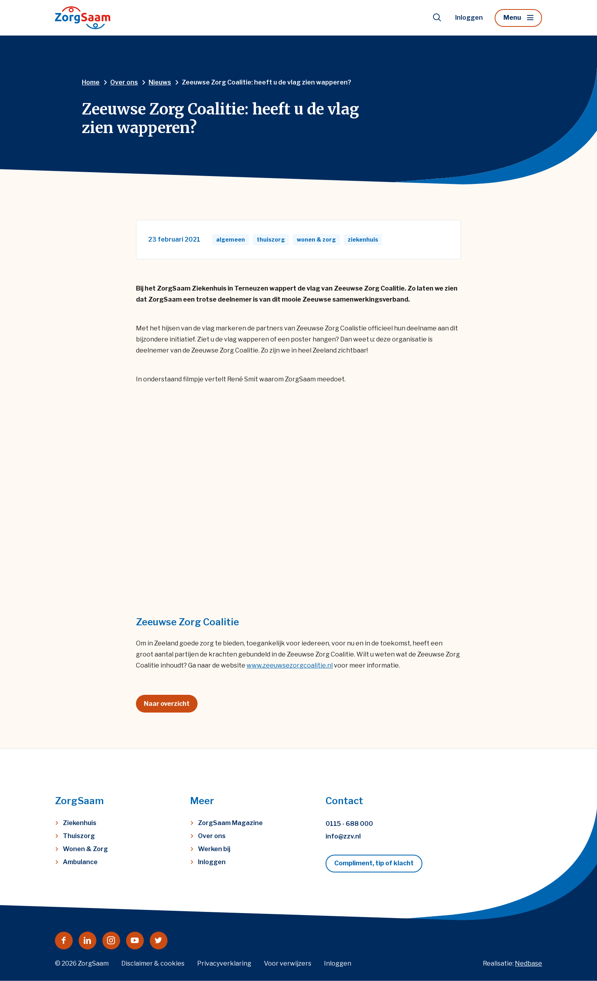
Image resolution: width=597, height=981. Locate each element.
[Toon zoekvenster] (437, 18)
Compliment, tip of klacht (374, 863)
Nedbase (528, 963)
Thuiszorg (79, 836)
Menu (512, 17)
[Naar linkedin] (87, 940)
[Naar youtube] (135, 940)
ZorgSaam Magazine (230, 823)
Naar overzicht (167, 703)
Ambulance (80, 862)
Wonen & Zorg (85, 849)
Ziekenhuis (79, 823)
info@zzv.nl (343, 836)
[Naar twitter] (159, 940)
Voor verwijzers (287, 963)
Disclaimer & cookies (153, 963)
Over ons (212, 836)
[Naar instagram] (111, 940)
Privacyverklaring (224, 963)
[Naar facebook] (64, 940)
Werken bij (214, 849)
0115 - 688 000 (349, 823)
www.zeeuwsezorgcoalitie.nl (290, 665)
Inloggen (469, 17)
